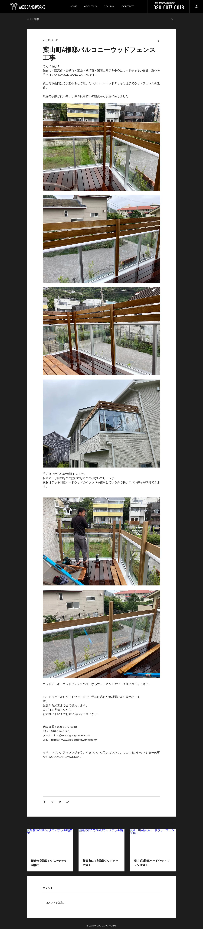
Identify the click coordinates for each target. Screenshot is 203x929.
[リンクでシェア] (67, 801)
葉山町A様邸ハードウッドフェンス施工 (152, 862)
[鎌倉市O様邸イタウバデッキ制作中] (50, 842)
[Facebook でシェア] (44, 801)
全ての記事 (33, 19)
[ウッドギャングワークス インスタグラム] (196, 6)
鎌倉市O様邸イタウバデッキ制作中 (49, 862)
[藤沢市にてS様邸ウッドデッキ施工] (101, 842)
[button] (172, 19)
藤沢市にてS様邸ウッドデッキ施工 (100, 862)
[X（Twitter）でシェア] (52, 801)
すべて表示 (170, 823)
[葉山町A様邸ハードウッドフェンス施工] (153, 842)
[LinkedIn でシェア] (59, 801)
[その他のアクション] (158, 40)
